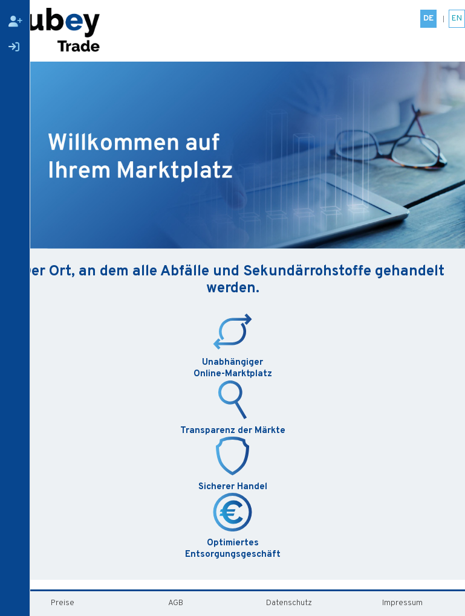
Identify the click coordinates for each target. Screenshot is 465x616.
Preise (62, 603)
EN (457, 18)
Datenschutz (289, 603)
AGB (175, 603)
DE (428, 18)
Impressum (402, 603)
